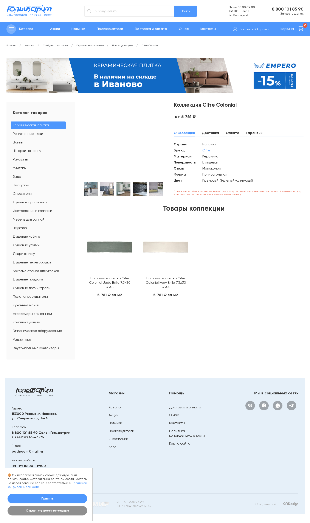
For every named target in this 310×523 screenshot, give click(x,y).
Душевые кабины (26, 236)
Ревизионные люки (28, 134)
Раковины (20, 159)
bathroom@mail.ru (27, 451)
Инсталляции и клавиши (32, 211)
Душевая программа (30, 202)
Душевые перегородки (32, 262)
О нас (184, 29)
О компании (118, 439)
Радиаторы (22, 339)
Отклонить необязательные (47, 510)
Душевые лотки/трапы (32, 288)
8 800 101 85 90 (288, 9)
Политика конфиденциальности (187, 433)
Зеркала (20, 228)
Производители (110, 29)
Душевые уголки (26, 245)
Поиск (186, 11)
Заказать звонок (292, 13)
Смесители (22, 193)
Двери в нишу (24, 254)
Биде (17, 176)
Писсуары (21, 185)
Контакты (208, 29)
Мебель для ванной (28, 219)
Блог (112, 447)
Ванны (18, 142)
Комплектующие (26, 322)
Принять (47, 498)
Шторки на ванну (27, 151)
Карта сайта (179, 443)
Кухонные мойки (26, 305)
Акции (55, 29)
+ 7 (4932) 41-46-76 (28, 437)
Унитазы (19, 168)
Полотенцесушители (30, 296)
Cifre (206, 150)
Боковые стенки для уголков (36, 271)
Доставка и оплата (151, 29)
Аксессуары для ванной (32, 314)
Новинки (78, 29)
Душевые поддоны (28, 279)
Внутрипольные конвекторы (36, 348)
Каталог (115, 407)
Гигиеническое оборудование (37, 331)
